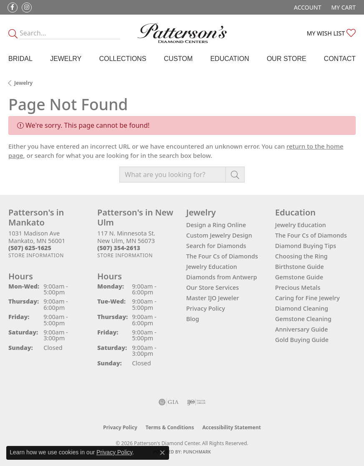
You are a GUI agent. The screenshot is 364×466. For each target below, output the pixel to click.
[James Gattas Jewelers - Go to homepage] (182, 33)
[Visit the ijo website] (196, 402)
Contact (340, 58)
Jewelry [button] (65, 58)
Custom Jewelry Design (219, 235)
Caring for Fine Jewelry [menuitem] (307, 298)
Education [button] (229, 58)
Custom (178, 58)
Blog (192, 319)
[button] (306, 7)
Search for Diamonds (216, 246)
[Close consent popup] (162, 452)
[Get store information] (36, 255)
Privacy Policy (205, 308)
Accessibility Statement (231, 427)
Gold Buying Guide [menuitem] (302, 340)
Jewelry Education (211, 267)
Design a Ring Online (216, 225)
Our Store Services (212, 287)
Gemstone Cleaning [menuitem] (303, 319)
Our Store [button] (286, 58)
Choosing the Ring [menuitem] (301, 256)
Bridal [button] (20, 58)
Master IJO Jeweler (212, 298)
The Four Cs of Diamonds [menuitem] (311, 235)
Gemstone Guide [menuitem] (299, 277)
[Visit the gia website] (169, 402)
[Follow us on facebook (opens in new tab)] (13, 8)
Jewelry (23, 82)
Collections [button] (122, 58)
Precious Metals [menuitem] (297, 287)
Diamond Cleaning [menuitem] (301, 308)
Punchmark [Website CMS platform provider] (197, 452)
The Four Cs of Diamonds (222, 256)
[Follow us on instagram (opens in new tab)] (27, 8)
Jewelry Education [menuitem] (300, 225)
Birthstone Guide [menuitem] (299, 267)
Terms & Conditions (170, 427)
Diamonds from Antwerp (221, 277)
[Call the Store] (29, 248)
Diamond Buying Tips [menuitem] (305, 246)
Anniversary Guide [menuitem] (301, 329)
